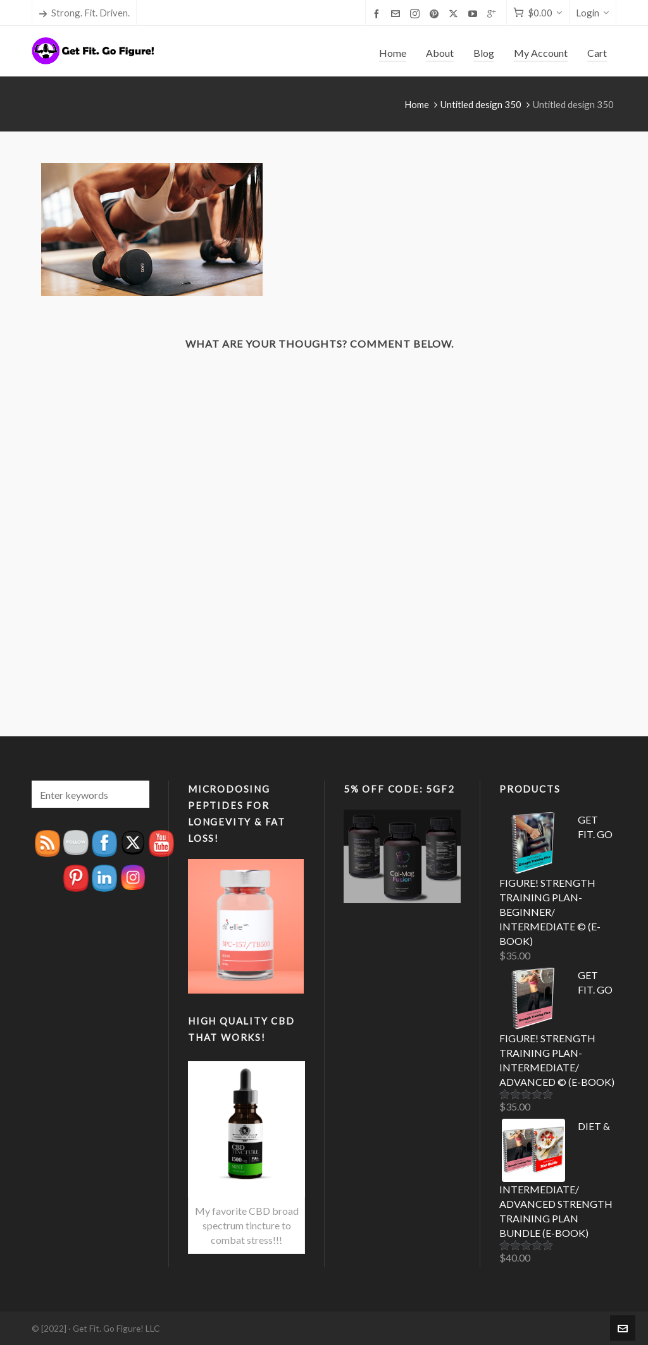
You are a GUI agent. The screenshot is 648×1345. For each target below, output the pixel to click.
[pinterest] (436, 13)
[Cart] (538, 13)
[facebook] (378, 13)
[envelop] (397, 13)
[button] (133, 794)
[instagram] (416, 13)
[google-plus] (493, 13)
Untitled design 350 (480, 104)
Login (592, 12)
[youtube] (474, 13)
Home (416, 104)
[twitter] (455, 13)
